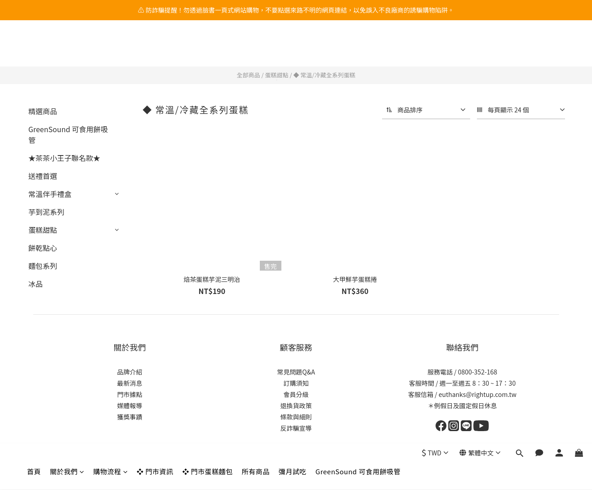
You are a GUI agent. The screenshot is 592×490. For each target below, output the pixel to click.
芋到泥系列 (46, 211)
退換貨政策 (296, 405)
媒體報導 (129, 405)
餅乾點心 (42, 247)
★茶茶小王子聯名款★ (64, 157)
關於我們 (67, 48)
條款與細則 (296, 416)
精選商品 (42, 111)
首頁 (34, 48)
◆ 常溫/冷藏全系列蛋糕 (324, 75)
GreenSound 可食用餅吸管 (358, 48)
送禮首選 (42, 175)
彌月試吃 (293, 48)
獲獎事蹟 (129, 416)
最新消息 (129, 383)
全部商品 (248, 75)
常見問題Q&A (296, 371)
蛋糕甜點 (276, 75)
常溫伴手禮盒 (49, 193)
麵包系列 (42, 265)
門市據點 (129, 394)
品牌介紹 (129, 371)
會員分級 (296, 394)
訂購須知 (296, 383)
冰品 (35, 283)
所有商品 (256, 48)
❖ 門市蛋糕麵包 (207, 48)
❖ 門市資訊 (155, 48)
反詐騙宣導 (296, 427)
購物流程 (110, 48)
